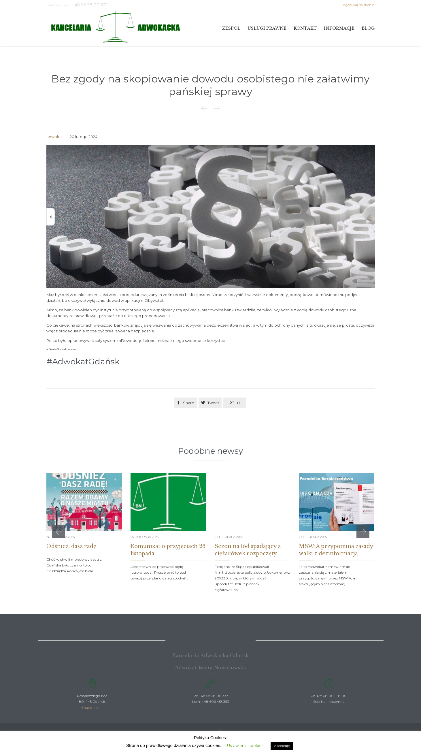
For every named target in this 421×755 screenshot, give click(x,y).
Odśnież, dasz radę (71, 546)
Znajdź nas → (92, 707)
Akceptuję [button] (282, 746)
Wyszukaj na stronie (359, 5)
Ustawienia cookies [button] (245, 745)
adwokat (54, 136)
